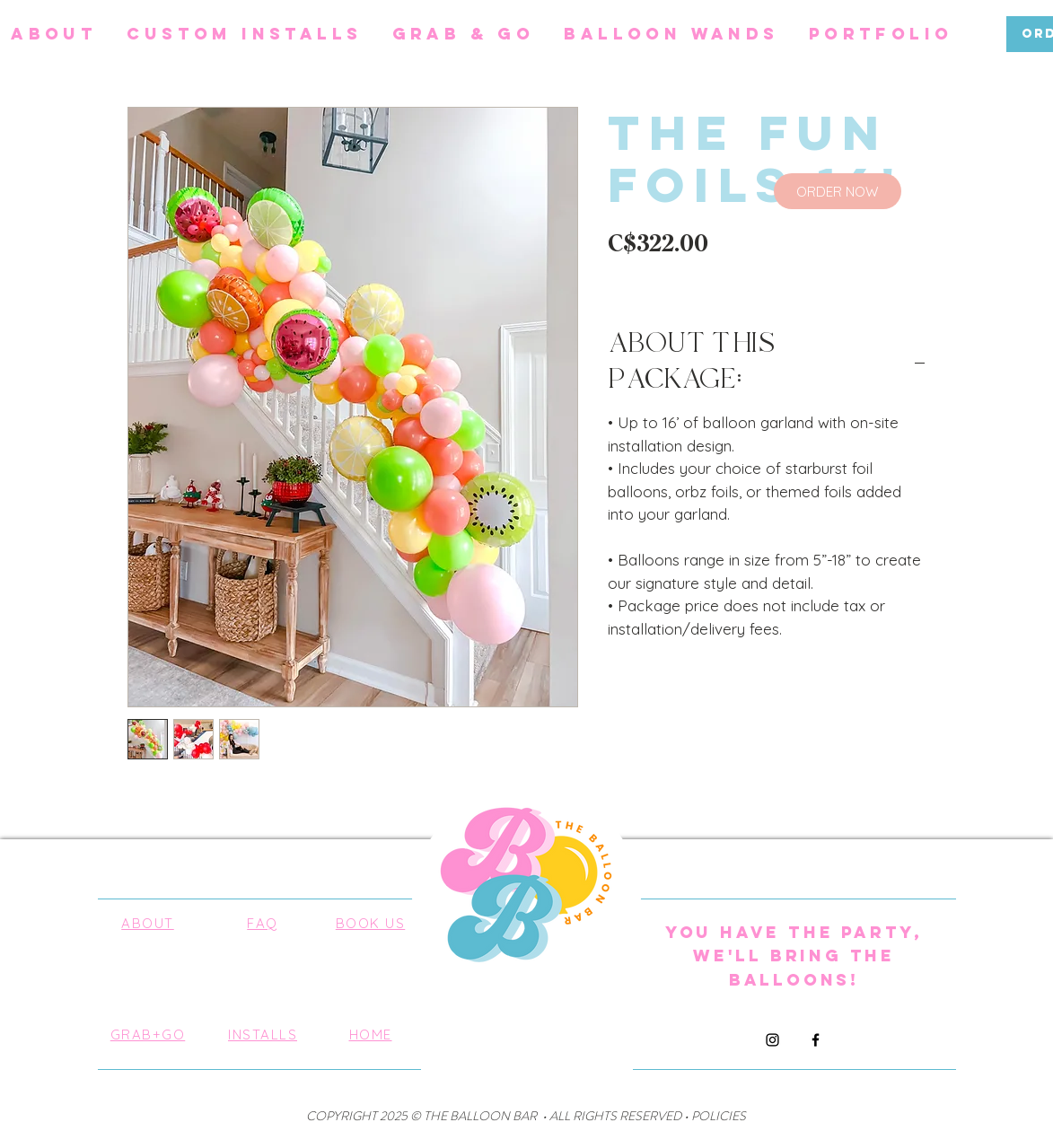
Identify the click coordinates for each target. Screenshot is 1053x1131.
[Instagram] (772, 1039)
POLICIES (718, 1116)
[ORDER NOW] (837, 191)
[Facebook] (815, 1039)
